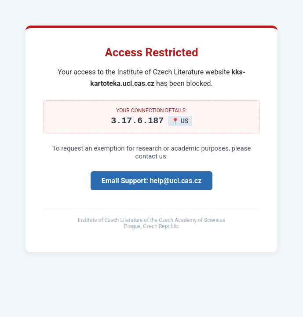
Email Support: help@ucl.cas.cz (151, 182)
